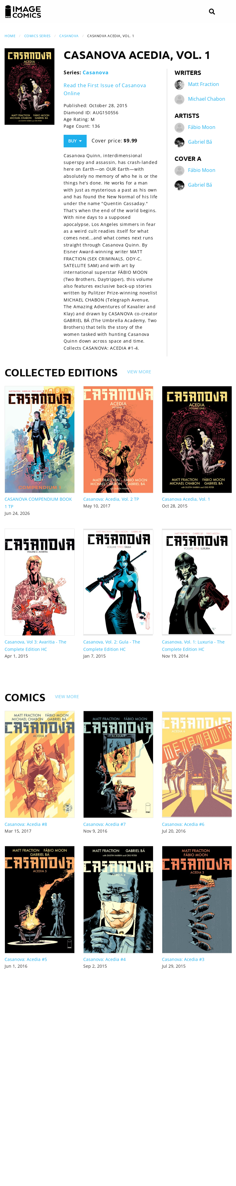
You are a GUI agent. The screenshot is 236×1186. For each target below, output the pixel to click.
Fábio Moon (201, 127)
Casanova (68, 35)
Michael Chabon (206, 99)
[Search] (212, 12)
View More (139, 372)
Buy (75, 141)
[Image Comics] (23, 11)
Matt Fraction (203, 84)
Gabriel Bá (200, 142)
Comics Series (37, 35)
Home (10, 35)
